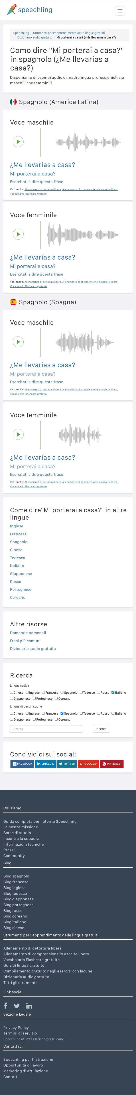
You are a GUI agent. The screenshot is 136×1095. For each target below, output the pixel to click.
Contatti (10, 1076)
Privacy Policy (16, 1027)
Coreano (17, 597)
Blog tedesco (15, 893)
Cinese (16, 549)
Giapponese (21, 573)
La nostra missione (20, 827)
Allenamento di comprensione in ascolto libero (46, 954)
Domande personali (28, 632)
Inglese (16, 526)
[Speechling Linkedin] (32, 1006)
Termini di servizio (20, 1033)
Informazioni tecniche (23, 844)
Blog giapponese (18, 899)
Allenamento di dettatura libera (32, 948)
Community (14, 855)
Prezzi (9, 849)
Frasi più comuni (25, 640)
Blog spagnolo (16, 876)
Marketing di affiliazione (25, 1071)
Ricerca (101, 729)
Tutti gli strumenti (20, 982)
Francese (18, 534)
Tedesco (17, 557)
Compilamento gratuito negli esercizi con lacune (47, 971)
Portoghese (20, 589)
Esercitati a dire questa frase (36, 181)
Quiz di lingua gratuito (23, 965)
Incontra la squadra (21, 838)
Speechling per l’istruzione (28, 1059)
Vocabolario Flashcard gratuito (31, 959)
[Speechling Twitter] (19, 1006)
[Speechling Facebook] (8, 1006)
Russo (15, 581)
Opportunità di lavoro (23, 1065)
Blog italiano (14, 922)
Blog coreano (15, 916)
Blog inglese (14, 887)
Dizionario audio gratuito (35, 37)
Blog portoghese (18, 904)
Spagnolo (18, 541)
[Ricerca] (46, 729)
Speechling (21, 33)
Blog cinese (13, 927)
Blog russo (12, 910)
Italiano (17, 565)
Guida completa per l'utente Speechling (40, 821)
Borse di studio (17, 832)
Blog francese (15, 881)
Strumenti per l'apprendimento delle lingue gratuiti (69, 33)
